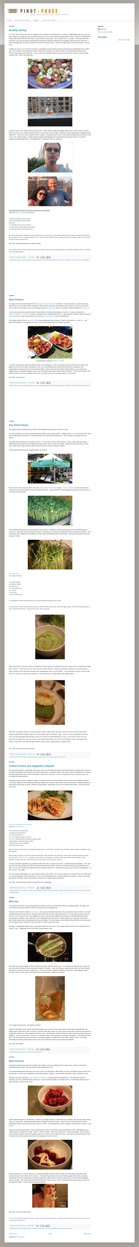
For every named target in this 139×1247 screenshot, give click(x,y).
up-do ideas (51, 308)
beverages (17, 1052)
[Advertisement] (50, 278)
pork (47, 757)
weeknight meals (14, 892)
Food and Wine (19, 826)
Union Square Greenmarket (48, 488)
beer (15, 260)
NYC (46, 1228)
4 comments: (31, 382)
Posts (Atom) (21, 1237)
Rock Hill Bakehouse (69, 890)
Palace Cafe (82, 385)
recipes (58, 260)
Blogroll (36, 20)
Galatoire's (12, 314)
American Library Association (45, 304)
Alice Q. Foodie (33, 320)
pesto (44, 757)
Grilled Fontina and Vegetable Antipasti (31, 766)
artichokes (16, 890)
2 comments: (31, 257)
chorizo (23, 260)
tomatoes (68, 260)
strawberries (55, 1228)
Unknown (103, 29)
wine (80, 260)
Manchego (37, 260)
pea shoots (39, 757)
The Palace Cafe (24, 314)
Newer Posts (13, 1234)
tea (33, 1052)
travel (88, 385)
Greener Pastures (68, 488)
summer (63, 260)
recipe (74, 433)
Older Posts (87, 1234)
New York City (44, 260)
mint (25, 1052)
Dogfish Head (29, 260)
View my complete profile (105, 32)
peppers (56, 890)
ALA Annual (27, 385)
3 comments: (30, 1049)
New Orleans (16, 299)
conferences (61, 385)
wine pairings (85, 260)
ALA (22, 385)
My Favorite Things (48, 20)
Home (9, 20)
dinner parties (22, 1228)
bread (21, 890)
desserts (16, 1228)
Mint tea (13, 901)
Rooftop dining (17, 30)
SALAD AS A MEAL (20, 212)
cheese (19, 260)
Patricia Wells (52, 260)
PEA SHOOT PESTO (14, 573)
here (75, 320)
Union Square (61, 757)
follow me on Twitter (124, 40)
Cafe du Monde (48, 316)
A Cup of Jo (85, 308)
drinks (21, 1052)
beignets (46, 385)
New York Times (31, 757)
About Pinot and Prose (22, 20)
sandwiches (79, 890)
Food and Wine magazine (40, 890)
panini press (25, 857)
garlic (25, 757)
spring (55, 757)
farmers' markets (18, 757)
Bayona (11, 316)
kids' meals (51, 890)
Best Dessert (16, 1061)
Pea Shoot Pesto (18, 425)
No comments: (31, 887)
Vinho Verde (74, 260)
